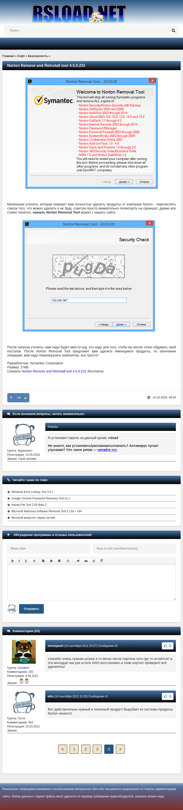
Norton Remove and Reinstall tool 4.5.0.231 (54, 371)
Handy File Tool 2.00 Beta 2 (28, 505)
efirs (51, 696)
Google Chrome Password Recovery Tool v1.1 (40, 498)
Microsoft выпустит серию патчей (33, 517)
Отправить (31, 609)
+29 (18, 397)
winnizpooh (55, 646)
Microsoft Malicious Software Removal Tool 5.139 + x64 (46, 511)
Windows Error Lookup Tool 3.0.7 (32, 492)
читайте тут (107, 450)
